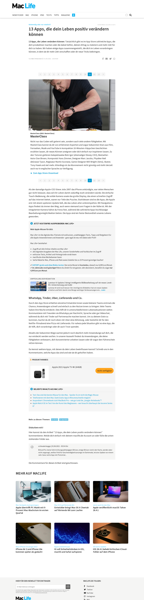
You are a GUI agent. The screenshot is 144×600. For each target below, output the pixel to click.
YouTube (88, 593)
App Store (65, 420)
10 (85, 74)
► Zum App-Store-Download (44, 173)
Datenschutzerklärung (41, 592)
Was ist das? (112, 24)
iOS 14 (55, 420)
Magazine (65, 15)
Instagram (89, 596)
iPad (42, 15)
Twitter (88, 589)
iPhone (34, 15)
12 (94, 74)
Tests (49, 15)
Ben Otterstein (37, 59)
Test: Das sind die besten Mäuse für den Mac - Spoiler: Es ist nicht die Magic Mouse (65, 395)
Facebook (89, 586)
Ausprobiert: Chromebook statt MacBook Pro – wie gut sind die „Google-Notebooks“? (67, 400)
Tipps (56, 15)
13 (99, 74)
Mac (27, 15)
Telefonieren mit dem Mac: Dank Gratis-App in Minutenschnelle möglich (61, 398)
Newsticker (17, 15)
